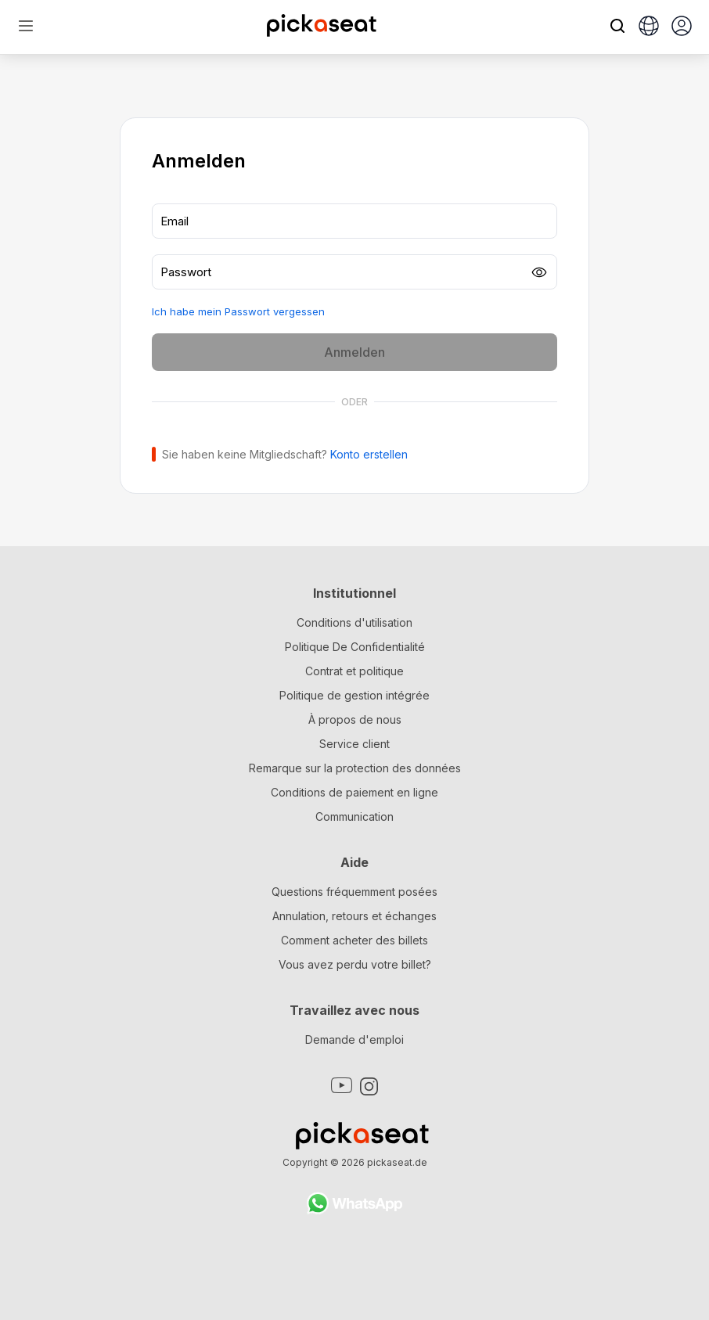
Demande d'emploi (354, 1039)
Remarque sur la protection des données (355, 768)
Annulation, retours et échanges (354, 916)
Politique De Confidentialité (355, 646)
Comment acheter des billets (354, 940)
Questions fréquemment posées (354, 891)
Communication (354, 816)
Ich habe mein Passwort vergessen (238, 311)
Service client (354, 743)
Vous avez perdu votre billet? (355, 964)
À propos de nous (354, 719)
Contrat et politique (354, 671)
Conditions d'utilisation (354, 622)
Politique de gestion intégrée (354, 695)
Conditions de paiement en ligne (354, 792)
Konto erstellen (369, 454)
